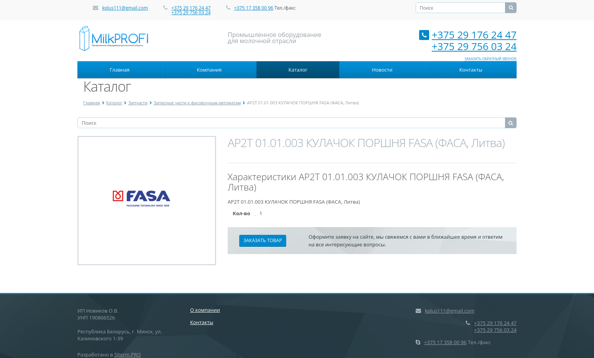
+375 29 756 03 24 (191, 12)
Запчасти (138, 102)
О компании (205, 309)
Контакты (470, 69)
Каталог (298, 69)
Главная (120, 69)
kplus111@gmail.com (125, 8)
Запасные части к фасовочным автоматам (197, 102)
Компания (209, 69)
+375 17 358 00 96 (254, 8)
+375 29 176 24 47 (191, 8)
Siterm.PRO (127, 354)
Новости (382, 69)
